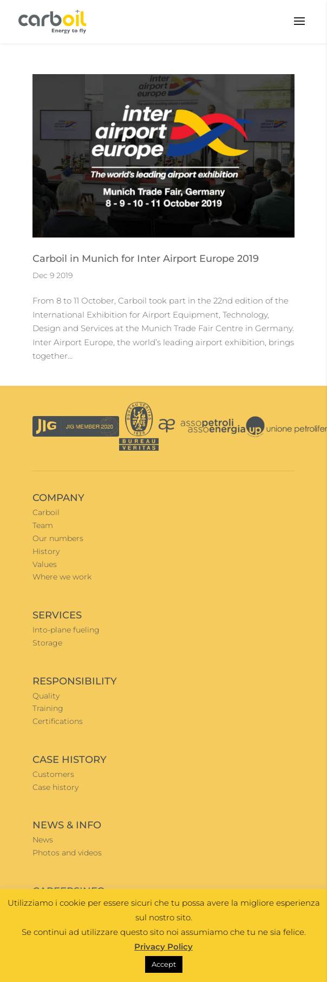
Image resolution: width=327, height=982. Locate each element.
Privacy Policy (163, 946)
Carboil (46, 512)
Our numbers (57, 538)
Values (44, 564)
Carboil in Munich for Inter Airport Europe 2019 (145, 259)
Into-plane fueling (66, 630)
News (42, 840)
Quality (46, 696)
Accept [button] (164, 964)
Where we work (61, 577)
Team (42, 525)
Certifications (57, 721)
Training (47, 708)
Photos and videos (67, 853)
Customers (53, 774)
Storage (47, 643)
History (46, 551)
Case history (55, 787)
